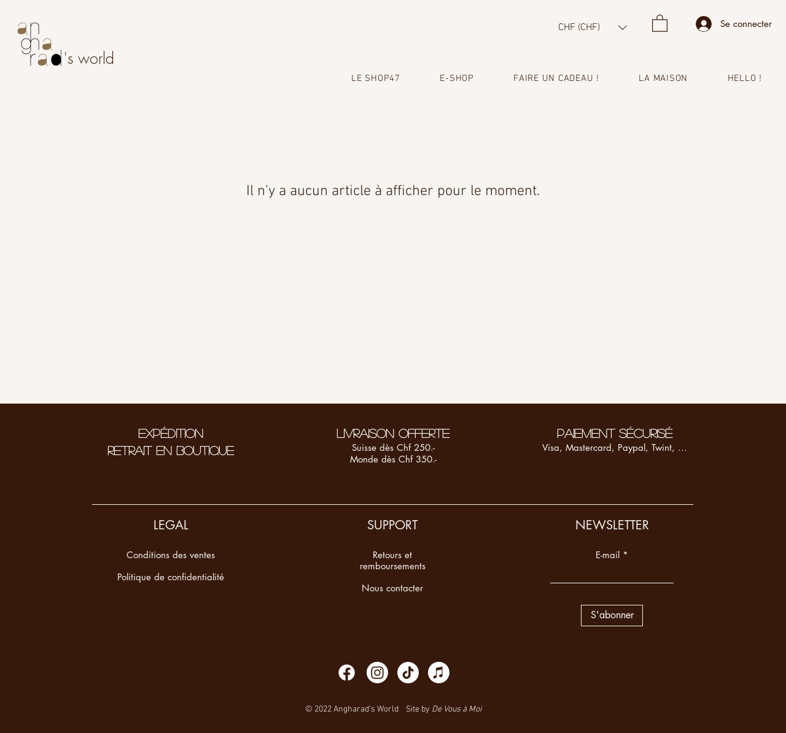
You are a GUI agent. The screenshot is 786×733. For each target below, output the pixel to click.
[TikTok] (408, 672)
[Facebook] (346, 672)
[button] (592, 27)
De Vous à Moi (456, 709)
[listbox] (592, 27)
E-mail (608, 554)
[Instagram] (377, 672)
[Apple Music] (438, 672)
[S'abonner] (612, 615)
